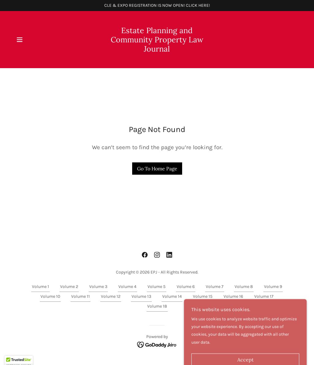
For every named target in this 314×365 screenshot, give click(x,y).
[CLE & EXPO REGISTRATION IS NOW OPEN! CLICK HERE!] (157, 5)
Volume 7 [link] (215, 286)
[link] (157, 50)
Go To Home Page (157, 168)
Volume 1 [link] (40, 286)
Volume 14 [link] (172, 296)
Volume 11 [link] (80, 296)
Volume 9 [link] (273, 286)
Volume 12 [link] (111, 296)
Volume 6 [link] (186, 286)
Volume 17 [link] (264, 296)
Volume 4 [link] (127, 286)
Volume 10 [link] (50, 296)
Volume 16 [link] (233, 296)
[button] (19, 39)
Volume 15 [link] (203, 296)
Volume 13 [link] (141, 296)
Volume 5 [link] (156, 286)
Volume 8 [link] (244, 286)
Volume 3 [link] (98, 286)
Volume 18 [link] (157, 306)
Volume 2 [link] (69, 286)
